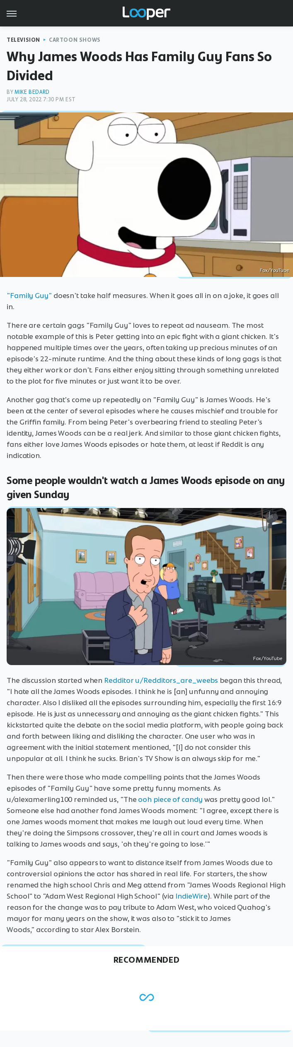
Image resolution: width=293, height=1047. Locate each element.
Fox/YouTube (274, 270)
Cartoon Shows (75, 40)
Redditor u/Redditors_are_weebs (161, 680)
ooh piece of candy (170, 799)
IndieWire (191, 896)
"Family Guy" (29, 296)
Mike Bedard (32, 91)
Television (23, 40)
